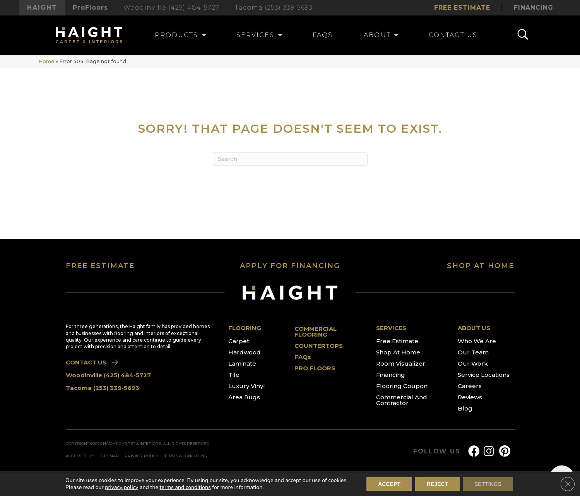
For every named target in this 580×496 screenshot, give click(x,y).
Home (47, 61)
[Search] (290, 159)
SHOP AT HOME (480, 266)
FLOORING (244, 328)
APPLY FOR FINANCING (290, 266)
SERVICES (391, 328)
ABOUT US (474, 328)
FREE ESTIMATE (100, 266)
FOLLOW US (436, 451)
